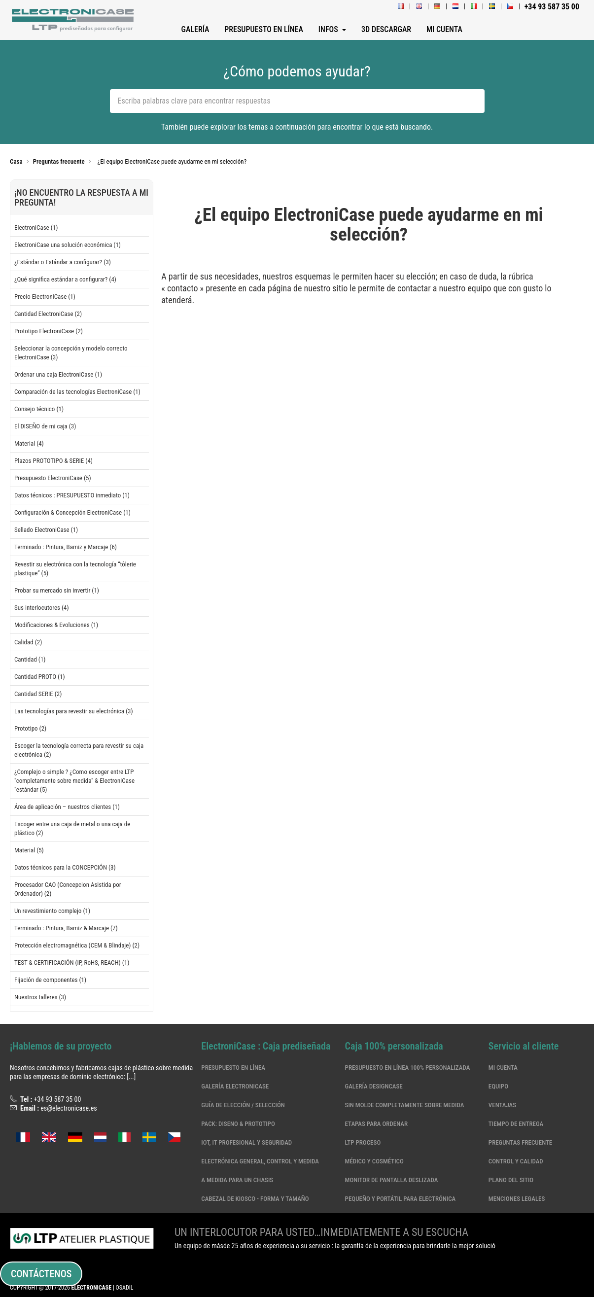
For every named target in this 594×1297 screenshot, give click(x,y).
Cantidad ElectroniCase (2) (48, 313)
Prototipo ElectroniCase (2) (48, 331)
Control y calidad (516, 1161)
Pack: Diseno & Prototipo (238, 1123)
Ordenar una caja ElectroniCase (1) (58, 374)
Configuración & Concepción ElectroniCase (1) (72, 512)
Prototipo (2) (30, 728)
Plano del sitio (511, 1180)
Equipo (498, 1086)
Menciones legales (517, 1198)
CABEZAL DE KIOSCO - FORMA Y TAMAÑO (255, 1198)
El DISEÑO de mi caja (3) (45, 426)
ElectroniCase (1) (36, 227)
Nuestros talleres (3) (40, 997)
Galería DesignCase (374, 1086)
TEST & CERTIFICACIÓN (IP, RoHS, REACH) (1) (71, 962)
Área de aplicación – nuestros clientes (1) (67, 806)
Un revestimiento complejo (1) (52, 910)
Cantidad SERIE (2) (38, 694)
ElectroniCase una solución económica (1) (67, 244)
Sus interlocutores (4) (41, 607)
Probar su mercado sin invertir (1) (56, 590)
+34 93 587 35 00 (57, 1099)
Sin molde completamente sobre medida (404, 1105)
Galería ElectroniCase (235, 1086)
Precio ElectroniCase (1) (44, 296)
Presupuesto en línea (233, 1067)
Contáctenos (41, 1274)
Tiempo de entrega (516, 1123)
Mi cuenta (503, 1067)
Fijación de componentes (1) (50, 979)
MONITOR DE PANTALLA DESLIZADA (391, 1180)
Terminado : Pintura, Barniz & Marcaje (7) (66, 928)
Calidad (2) (28, 642)
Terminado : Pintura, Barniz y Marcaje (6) (65, 547)
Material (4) (29, 443)
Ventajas (502, 1105)
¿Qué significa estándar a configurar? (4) (65, 279)
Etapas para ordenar (376, 1123)
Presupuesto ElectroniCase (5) (52, 478)
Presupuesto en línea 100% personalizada (407, 1067)
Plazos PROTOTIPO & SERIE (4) (53, 460)
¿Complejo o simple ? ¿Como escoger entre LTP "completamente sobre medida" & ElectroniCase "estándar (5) (74, 780)
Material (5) (29, 850)
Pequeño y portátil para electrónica (400, 1198)
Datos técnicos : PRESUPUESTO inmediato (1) (72, 495)
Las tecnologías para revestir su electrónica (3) (73, 711)
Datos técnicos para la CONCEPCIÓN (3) (65, 867)
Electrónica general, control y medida (260, 1161)
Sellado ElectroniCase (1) (46, 529)
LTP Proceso (363, 1142)
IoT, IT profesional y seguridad (246, 1142)
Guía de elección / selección (242, 1105)
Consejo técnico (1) (39, 409)
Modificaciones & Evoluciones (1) (56, 625)
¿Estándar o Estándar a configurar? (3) (62, 262)
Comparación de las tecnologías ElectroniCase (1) (77, 391)
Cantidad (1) (29, 659)
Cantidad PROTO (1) (39, 676)
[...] (131, 1077)
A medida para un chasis (237, 1180)
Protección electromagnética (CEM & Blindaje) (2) (77, 945)
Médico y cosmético (374, 1161)
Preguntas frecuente (520, 1142)
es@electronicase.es (68, 1108)
